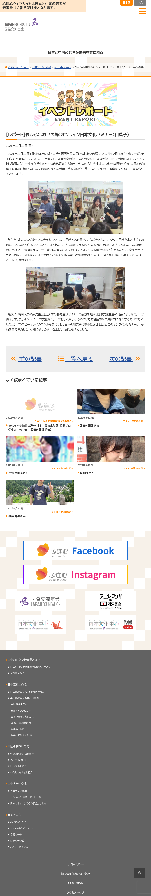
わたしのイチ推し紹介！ (22, 772)
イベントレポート (18, 760)
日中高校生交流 (17, 684)
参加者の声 (14, 814)
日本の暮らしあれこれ (22, 716)
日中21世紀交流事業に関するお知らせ (30, 667)
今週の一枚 (16, 834)
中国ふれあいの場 (18, 746)
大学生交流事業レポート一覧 (26, 797)
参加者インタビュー (21, 710)
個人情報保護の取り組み (75, 873)
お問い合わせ (75, 883)
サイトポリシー (75, 864)
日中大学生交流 (17, 783)
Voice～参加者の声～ (22, 723)
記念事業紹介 (17, 673)
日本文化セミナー (19, 766)
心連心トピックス (19, 847)
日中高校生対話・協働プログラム (27, 692)
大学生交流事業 (18, 791)
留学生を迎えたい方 (21, 735)
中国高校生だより (20, 704)
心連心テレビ (17, 729)
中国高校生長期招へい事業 (24, 698)
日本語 (126, 2)
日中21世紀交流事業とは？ (24, 659)
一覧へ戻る (79, 359)
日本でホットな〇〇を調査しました (28, 803)
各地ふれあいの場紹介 (22, 754)
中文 (140, 2)
